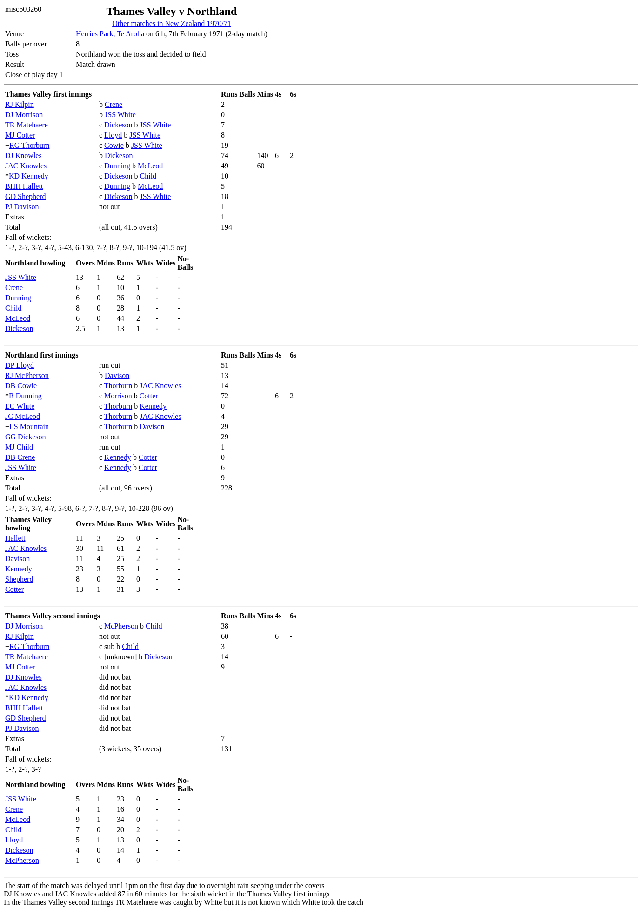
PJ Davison (22, 207)
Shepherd (19, 579)
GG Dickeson (25, 437)
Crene (113, 104)
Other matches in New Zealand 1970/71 (171, 23)
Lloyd (113, 135)
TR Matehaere (26, 125)
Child (148, 176)
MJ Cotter (20, 135)
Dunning (117, 166)
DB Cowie (21, 386)
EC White (19, 406)
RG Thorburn (29, 145)
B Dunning (25, 396)
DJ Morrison (24, 115)
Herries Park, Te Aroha (110, 34)
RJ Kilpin (19, 104)
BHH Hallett (24, 186)
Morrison (118, 396)
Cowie (114, 145)
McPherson (121, 626)
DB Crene (20, 457)
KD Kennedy (28, 176)
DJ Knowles (23, 155)
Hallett (15, 538)
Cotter (149, 396)
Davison (117, 375)
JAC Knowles (26, 166)
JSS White (120, 115)
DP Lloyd (19, 365)
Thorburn (118, 386)
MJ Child (19, 447)
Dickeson (118, 125)
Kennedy (153, 406)
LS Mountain (29, 427)
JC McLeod (22, 416)
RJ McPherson (27, 375)
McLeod (150, 166)
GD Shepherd (25, 196)
